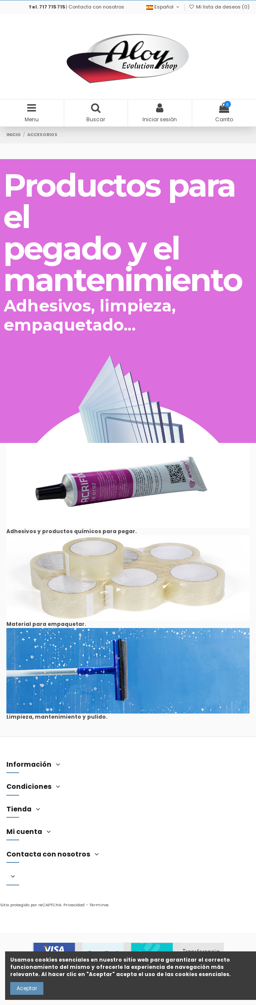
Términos (99, 905)
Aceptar (27, 988)
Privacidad (74, 905)
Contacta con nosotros (96, 6)
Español (163, 6)
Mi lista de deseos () (219, 6)
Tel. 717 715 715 (46, 6)
